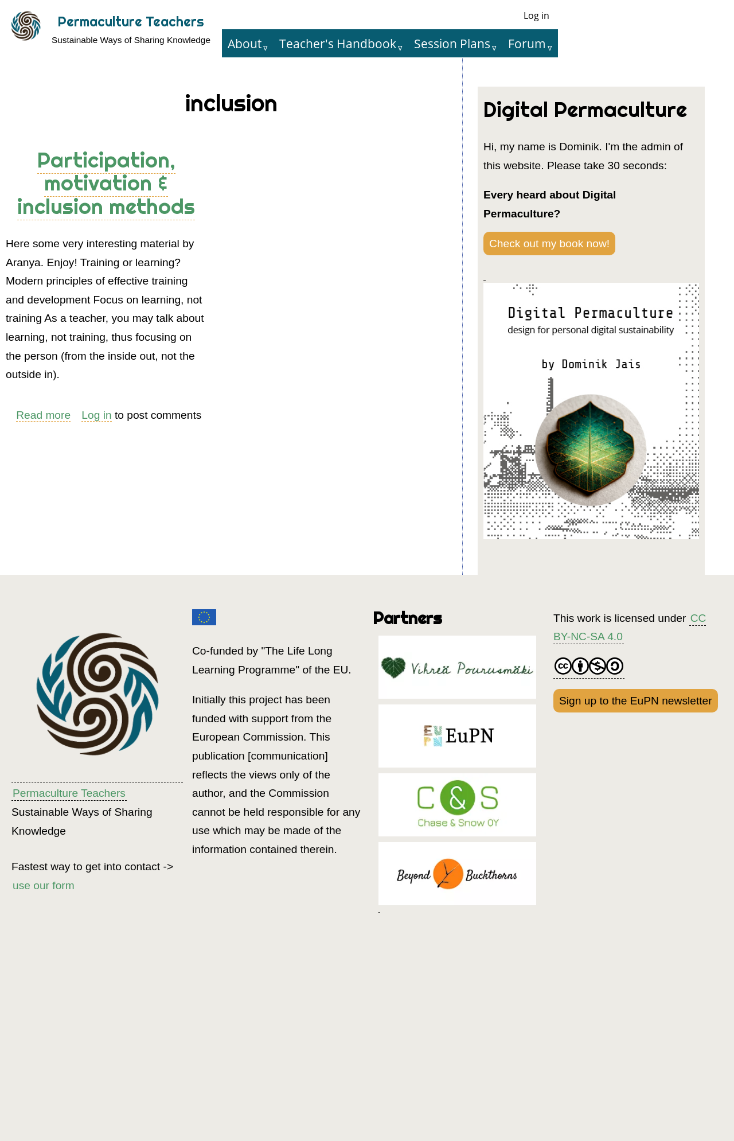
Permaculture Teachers (131, 21)
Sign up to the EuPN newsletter (635, 701)
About (244, 43)
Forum (527, 43)
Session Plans (452, 43)
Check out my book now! (549, 243)
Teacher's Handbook (337, 43)
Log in (536, 15)
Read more (43, 415)
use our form (44, 885)
